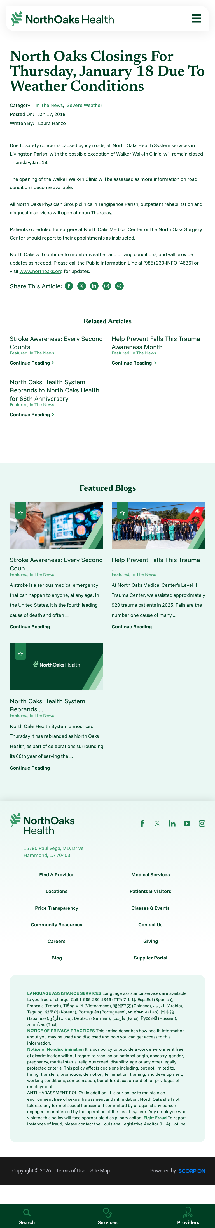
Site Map (100, 1171)
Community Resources (56, 924)
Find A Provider (56, 874)
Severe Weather (84, 105)
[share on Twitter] (81, 286)
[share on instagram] (106, 286)
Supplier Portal (150, 957)
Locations (56, 891)
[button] (194, 19)
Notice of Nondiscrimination (55, 1049)
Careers (57, 941)
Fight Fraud (155, 1117)
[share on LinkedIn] (94, 286)
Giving (150, 941)
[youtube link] (187, 823)
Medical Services (150, 874)
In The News (49, 105)
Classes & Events (150, 908)
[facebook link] (142, 823)
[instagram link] (202, 823)
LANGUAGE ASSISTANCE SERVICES (64, 993)
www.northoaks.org (41, 271)
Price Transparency (56, 908)
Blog (57, 957)
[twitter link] (157, 823)
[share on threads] (119, 286)
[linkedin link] (172, 823)
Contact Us (150, 924)
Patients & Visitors (150, 891)
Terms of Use (70, 1171)
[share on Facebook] (69, 286)
